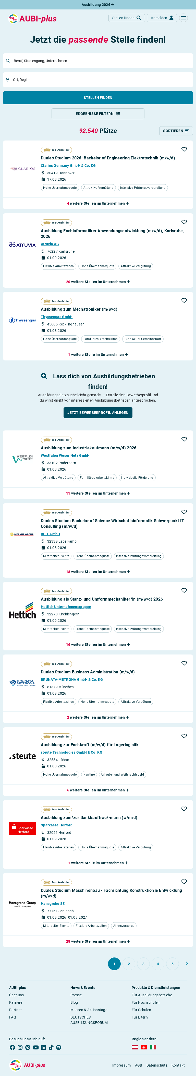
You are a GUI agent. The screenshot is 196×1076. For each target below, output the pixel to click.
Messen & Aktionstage (88, 1010)
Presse (76, 995)
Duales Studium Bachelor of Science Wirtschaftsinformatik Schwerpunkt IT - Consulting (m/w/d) (114, 524)
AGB (138, 1065)
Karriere (15, 1003)
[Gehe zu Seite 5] (172, 964)
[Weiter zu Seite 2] (187, 964)
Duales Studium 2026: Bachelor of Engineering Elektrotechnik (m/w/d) (108, 158)
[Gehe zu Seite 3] (143, 964)
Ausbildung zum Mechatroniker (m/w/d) (79, 309)
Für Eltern (140, 1017)
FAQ (12, 1017)
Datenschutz (156, 1065)
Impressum (121, 1065)
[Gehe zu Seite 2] (128, 964)
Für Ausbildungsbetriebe (152, 995)
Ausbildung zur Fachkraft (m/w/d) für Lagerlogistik (90, 745)
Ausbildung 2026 (98, 5)
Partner (15, 1010)
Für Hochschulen (146, 1003)
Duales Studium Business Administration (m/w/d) (88, 672)
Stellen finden (98, 98)
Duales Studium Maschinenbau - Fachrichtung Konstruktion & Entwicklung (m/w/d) (111, 893)
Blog (74, 1003)
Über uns (16, 995)
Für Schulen (141, 1010)
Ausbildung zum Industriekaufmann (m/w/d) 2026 (89, 448)
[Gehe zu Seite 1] (114, 964)
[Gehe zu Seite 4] (158, 964)
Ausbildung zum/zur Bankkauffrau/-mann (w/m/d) (89, 817)
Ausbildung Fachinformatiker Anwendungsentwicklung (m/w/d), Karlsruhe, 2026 (112, 234)
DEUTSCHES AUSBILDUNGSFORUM (89, 1020)
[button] (183, 18)
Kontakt (178, 1065)
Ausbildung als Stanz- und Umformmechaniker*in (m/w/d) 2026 (102, 599)
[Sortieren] (176, 131)
